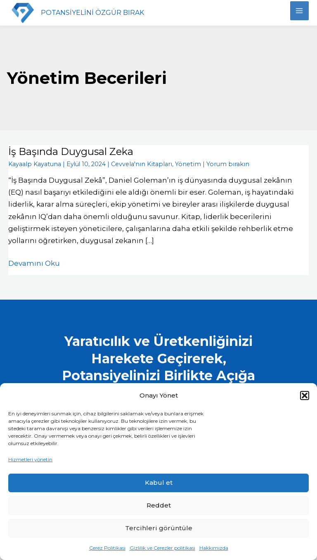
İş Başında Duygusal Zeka (71, 151)
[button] (304, 395)
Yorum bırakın (218, 163)
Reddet (159, 505)
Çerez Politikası (107, 548)
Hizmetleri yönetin (30, 459)
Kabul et (159, 482)
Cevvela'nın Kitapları (137, 163)
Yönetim (181, 163)
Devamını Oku (34, 262)
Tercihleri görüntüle (158, 528)
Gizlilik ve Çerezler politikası (162, 548)
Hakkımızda (213, 548)
